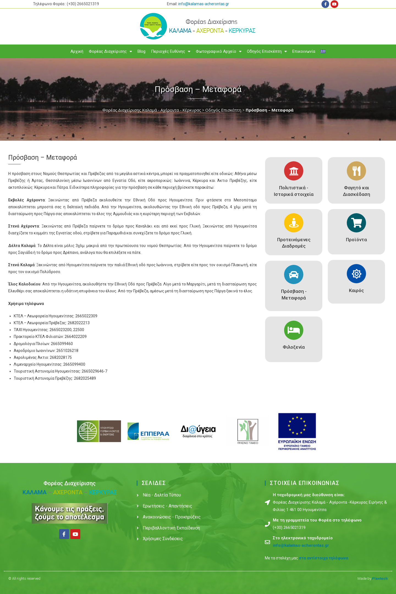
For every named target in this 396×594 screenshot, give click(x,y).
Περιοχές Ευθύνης (170, 51)
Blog (141, 51)
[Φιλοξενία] (293, 330)
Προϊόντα (356, 239)
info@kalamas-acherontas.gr (203, 4)
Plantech (380, 578)
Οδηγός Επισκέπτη (267, 51)
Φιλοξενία (294, 347)
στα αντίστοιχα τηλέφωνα (323, 558)
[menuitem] (323, 51)
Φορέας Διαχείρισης (110, 51)
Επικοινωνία (303, 51)
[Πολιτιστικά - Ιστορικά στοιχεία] (293, 171)
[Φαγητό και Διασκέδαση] (356, 171)
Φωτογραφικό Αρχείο (218, 51)
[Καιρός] (356, 273)
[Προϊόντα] (356, 222)
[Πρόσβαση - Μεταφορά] (293, 274)
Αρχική (76, 51)
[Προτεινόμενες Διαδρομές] (293, 222)
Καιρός (356, 290)
